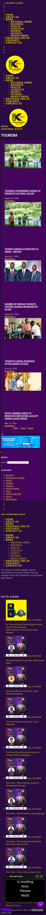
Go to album (10, 596)
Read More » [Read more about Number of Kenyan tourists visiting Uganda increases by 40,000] (10, 317)
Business (17, 24)
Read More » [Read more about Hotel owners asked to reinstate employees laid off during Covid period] (10, 426)
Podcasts (12, 40)
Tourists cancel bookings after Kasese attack (20, 362)
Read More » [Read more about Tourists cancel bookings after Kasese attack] (10, 371)
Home (9, 15)
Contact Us (14, 42)
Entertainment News (15, 477)
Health (16, 26)
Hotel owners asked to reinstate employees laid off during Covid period (21, 416)
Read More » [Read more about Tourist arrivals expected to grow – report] (10, 259)
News (9, 19)
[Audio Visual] (40, 903)
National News (21, 21)
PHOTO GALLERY (13, 494)
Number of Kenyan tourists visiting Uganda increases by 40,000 (21, 307)
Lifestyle (17, 28)
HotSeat (16, 33)
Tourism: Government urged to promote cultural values (22, 192)
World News (20, 35)
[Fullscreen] (37, 876)
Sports (16, 31)
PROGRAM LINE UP (18, 38)
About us (12, 17)
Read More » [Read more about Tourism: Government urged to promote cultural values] (10, 201)
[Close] (41, 876)
